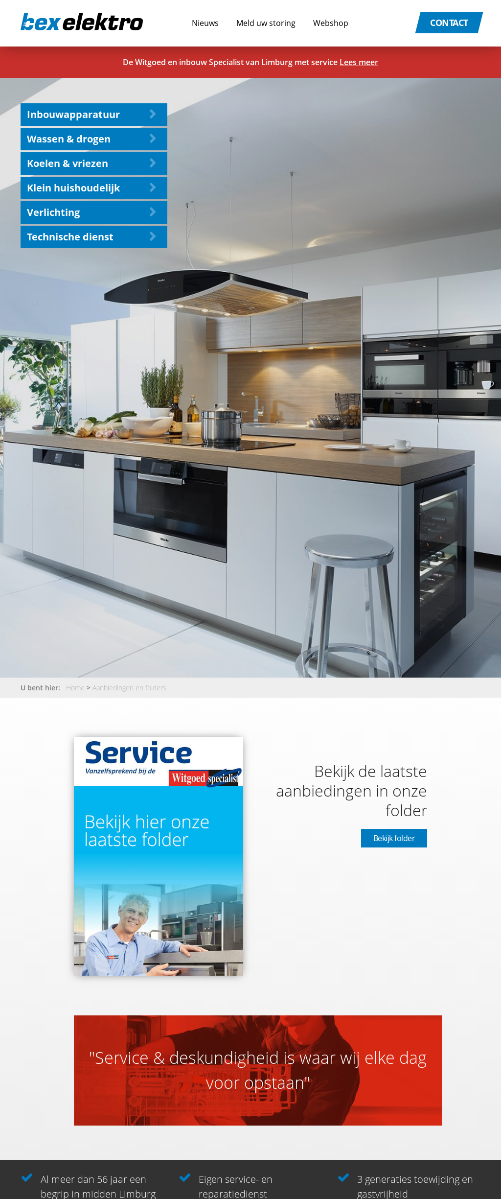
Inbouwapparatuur (73, 114)
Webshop (330, 23)
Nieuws (205, 23)
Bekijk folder (394, 838)
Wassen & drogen (69, 138)
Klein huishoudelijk (73, 187)
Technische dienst (70, 236)
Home (75, 687)
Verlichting (53, 212)
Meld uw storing (266, 23)
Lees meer (359, 62)
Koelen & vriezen (67, 163)
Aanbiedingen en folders (129, 687)
